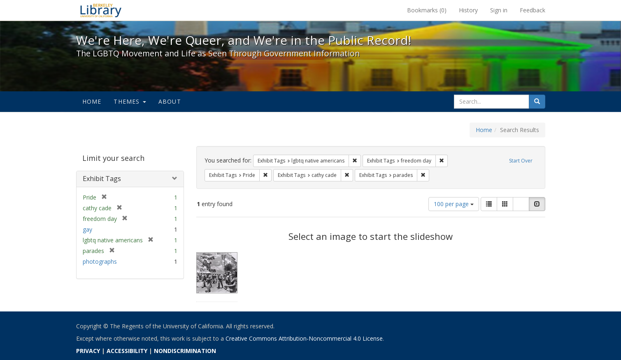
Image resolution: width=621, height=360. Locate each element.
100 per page (454, 204)
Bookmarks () (427, 10)
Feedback (532, 10)
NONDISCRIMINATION (185, 351)
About (169, 101)
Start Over (521, 160)
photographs (100, 261)
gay (87, 229)
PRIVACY (88, 351)
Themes (130, 101)
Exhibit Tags (102, 178)
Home (92, 101)
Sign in (498, 10)
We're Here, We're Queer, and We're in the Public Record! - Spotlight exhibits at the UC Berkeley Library (101, 10)
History (468, 10)
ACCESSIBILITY (127, 351)
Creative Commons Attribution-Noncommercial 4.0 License (304, 338)
